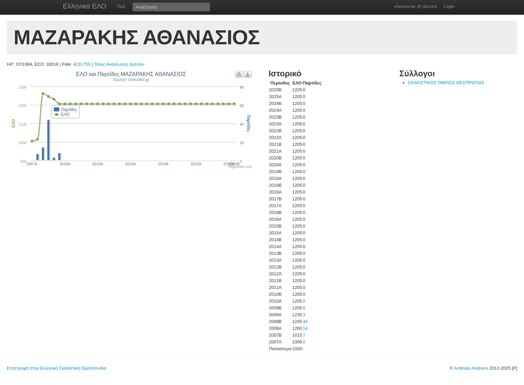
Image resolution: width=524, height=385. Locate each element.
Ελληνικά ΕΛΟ (85, 6)
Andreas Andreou (471, 368)
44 (305, 321)
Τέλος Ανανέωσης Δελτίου (119, 64)
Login (449, 6)
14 (305, 328)
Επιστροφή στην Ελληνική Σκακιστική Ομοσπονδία (56, 368)
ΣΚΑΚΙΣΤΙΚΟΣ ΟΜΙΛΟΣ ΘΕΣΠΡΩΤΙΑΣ (446, 82)
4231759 (82, 64)
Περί (120, 6)
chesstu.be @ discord (415, 6)
